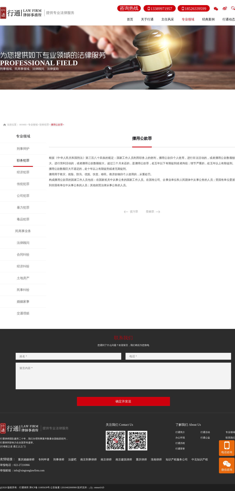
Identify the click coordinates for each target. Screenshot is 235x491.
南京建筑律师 (124, 459)
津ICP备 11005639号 (39, 487)
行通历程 (180, 443)
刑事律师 (58, 459)
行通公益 (205, 437)
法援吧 (72, 459)
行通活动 (205, 432)
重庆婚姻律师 (26, 459)
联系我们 (230, 437)
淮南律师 (156, 459)
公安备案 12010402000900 (63, 487)
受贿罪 (156, 211)
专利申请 (43, 459)
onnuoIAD (99, 487)
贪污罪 (140, 211)
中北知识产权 (200, 459)
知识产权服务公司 (177, 459)
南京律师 (106, 459)
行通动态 (228, 19)
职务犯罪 (44, 124)
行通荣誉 (180, 448)
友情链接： (8, 459)
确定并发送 (123, 401)
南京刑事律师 (88, 459)
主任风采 (167, 19)
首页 (130, 19)
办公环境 (180, 437)
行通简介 (180, 432)
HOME (22, 124)
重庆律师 (141, 459)
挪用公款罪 (57, 124)
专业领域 (33, 124)
